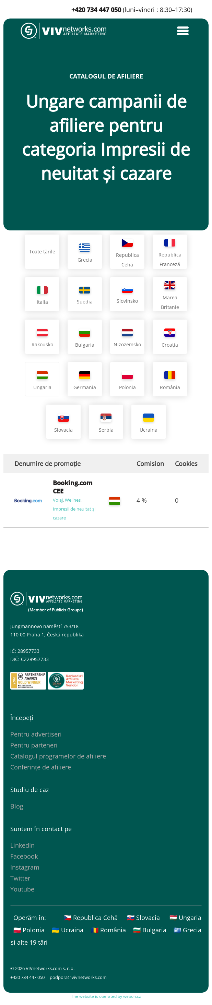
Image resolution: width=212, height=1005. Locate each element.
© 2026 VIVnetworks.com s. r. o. (42, 968)
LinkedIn (22, 845)
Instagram (24, 867)
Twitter (20, 878)
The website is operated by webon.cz (106, 996)
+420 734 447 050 (27, 977)
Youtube (22, 889)
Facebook (24, 856)
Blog (16, 806)
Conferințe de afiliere (40, 767)
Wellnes (73, 500)
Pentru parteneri (34, 745)
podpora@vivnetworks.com (78, 977)
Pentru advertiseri (36, 734)
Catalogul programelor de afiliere (58, 756)
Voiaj (58, 500)
